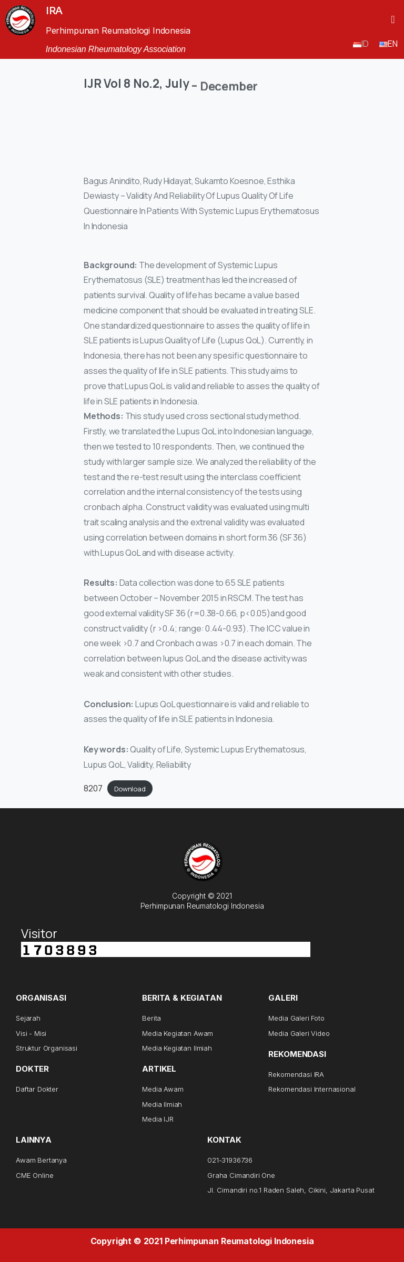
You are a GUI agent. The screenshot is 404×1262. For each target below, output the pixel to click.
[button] (392, 19)
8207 (93, 788)
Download (130, 788)
